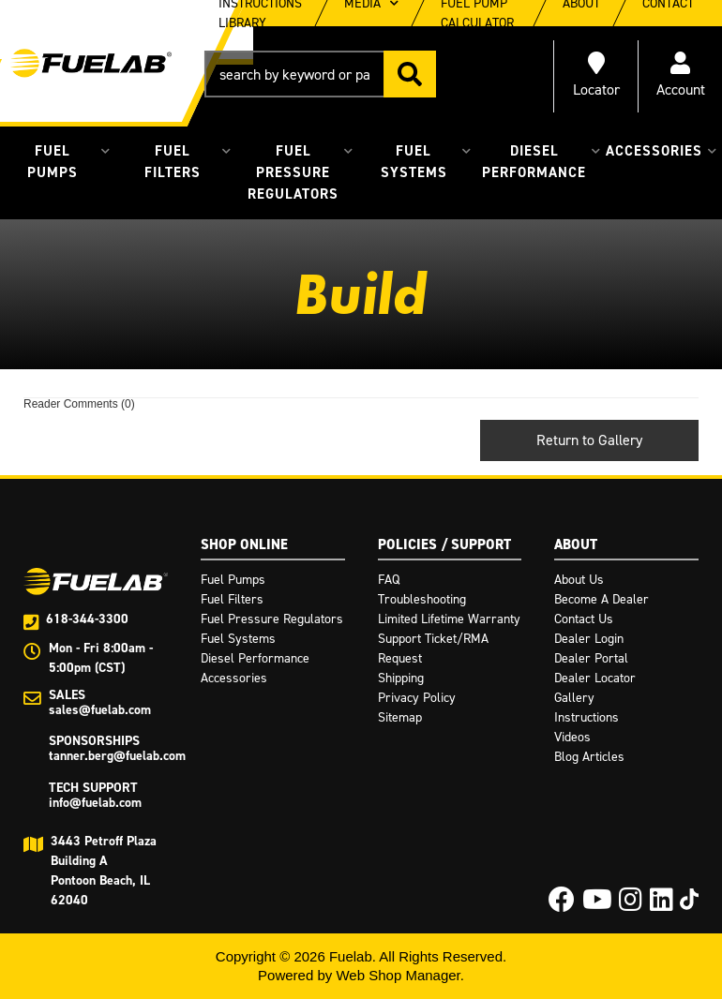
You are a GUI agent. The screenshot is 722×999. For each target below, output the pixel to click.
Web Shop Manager (397, 975)
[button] (320, 74)
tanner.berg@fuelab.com (117, 756)
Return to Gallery (589, 440)
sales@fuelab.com (100, 710)
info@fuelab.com (95, 803)
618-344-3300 (87, 619)
